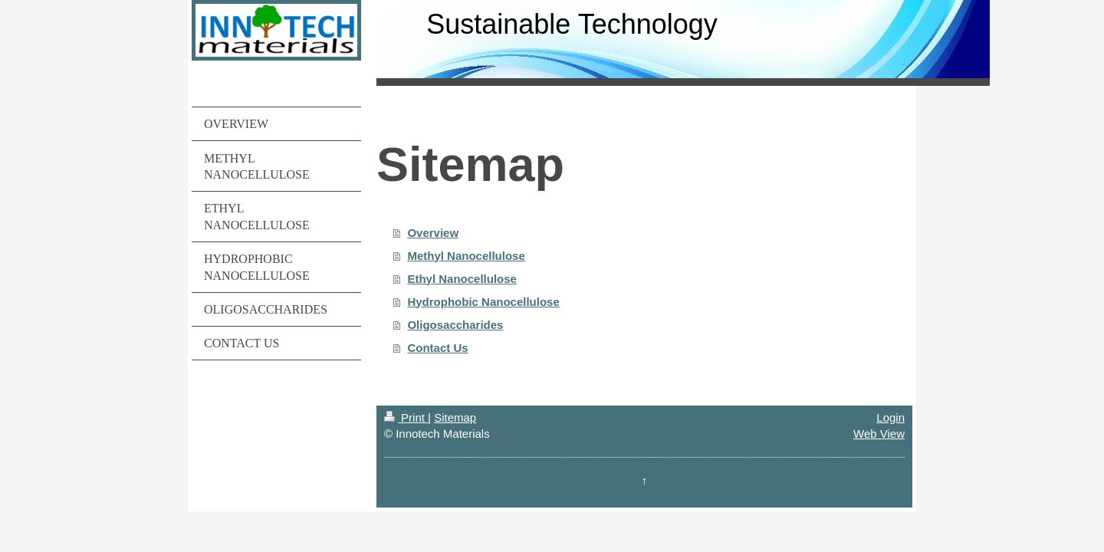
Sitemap (455, 417)
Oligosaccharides (455, 324)
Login (890, 417)
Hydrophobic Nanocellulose (483, 301)
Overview (432, 232)
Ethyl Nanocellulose (462, 278)
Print (406, 417)
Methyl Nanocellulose (465, 255)
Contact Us (437, 347)
